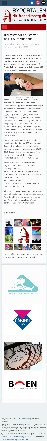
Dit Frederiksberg (24, 419)
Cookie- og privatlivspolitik (18, 440)
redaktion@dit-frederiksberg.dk (15, 437)
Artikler (4, 440)
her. (38, 257)
